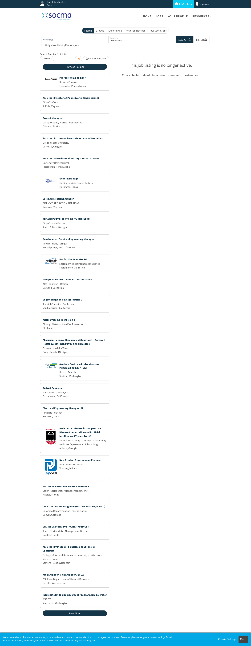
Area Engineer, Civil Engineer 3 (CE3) (63, 574)
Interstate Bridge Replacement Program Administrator (75, 594)
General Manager (69, 178)
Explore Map (115, 30)
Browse (100, 30)
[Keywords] (75, 39)
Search (88, 30)
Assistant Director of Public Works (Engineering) (71, 97)
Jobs (159, 16)
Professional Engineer (72, 77)
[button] (201, 39)
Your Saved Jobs (158, 30)
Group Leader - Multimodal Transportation (67, 279)
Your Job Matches (135, 30)
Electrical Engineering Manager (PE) (64, 408)
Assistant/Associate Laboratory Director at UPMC (71, 158)
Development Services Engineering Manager (68, 239)
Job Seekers (183, 4)
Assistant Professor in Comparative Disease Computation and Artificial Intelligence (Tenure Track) (80, 432)
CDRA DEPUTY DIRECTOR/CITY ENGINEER (66, 218)
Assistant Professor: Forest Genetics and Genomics (73, 138)
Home (147, 16)
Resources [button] (200, 16)
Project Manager (52, 118)
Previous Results (75, 66)
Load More (75, 613)
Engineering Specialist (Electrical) (62, 299)
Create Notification (96, 58)
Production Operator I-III (73, 259)
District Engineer (52, 388)
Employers (203, 4)
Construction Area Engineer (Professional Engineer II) (74, 506)
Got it (243, 639)
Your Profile (178, 16)
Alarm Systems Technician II (59, 319)
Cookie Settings (227, 639)
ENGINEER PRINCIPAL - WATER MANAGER (66, 486)
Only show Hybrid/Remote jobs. (62, 45)
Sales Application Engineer (58, 198)
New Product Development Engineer (80, 460)
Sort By (46, 58)
